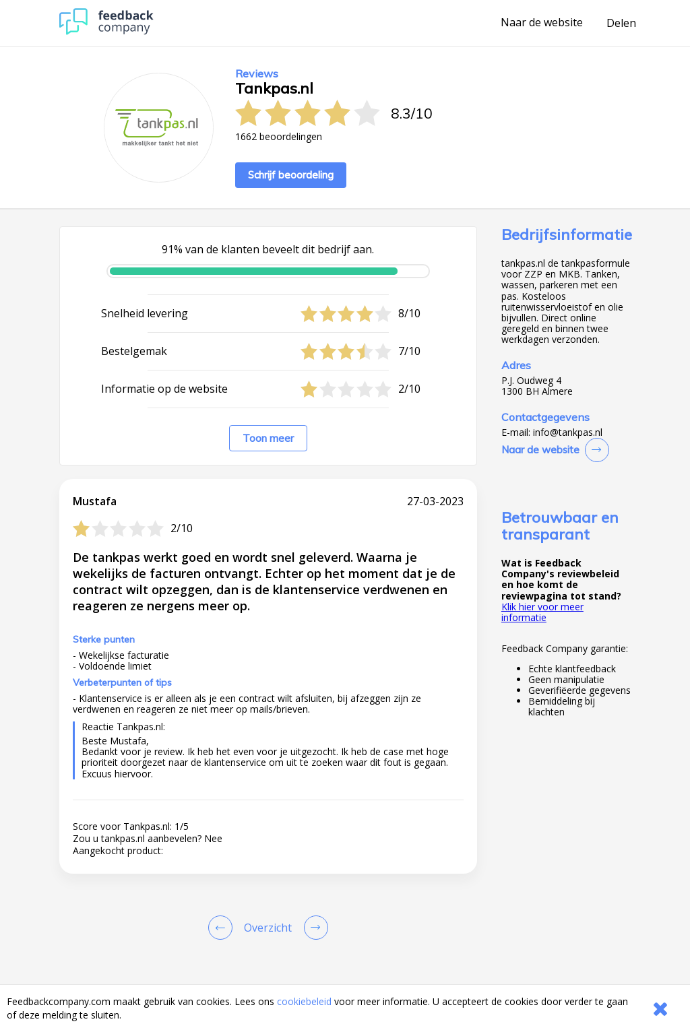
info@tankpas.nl (567, 432)
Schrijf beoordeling (291, 174)
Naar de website (542, 23)
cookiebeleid (304, 1001)
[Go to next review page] (313, 927)
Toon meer (268, 438)
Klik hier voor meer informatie (542, 612)
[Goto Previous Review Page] (223, 927)
